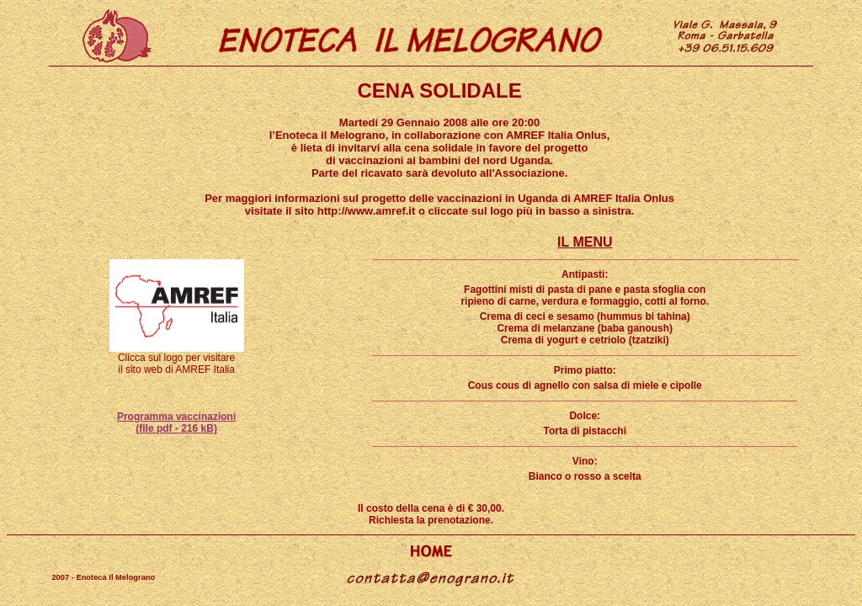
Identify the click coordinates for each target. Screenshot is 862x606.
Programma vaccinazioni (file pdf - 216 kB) (176, 422)
